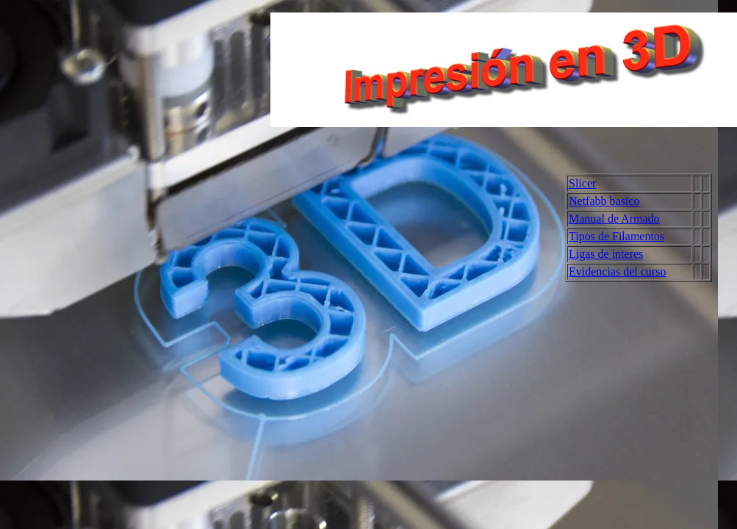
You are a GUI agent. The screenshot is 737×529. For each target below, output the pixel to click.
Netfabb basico (604, 201)
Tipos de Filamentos (616, 236)
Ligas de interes (606, 254)
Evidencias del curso (617, 271)
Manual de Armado (614, 218)
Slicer (582, 183)
